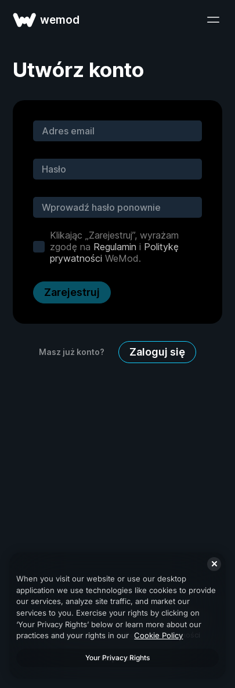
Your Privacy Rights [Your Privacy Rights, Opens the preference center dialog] (117, 657)
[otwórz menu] (213, 19)
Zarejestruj (72, 292)
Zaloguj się (157, 352)
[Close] (214, 564)
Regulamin (114, 246)
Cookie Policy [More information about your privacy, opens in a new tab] (158, 635)
